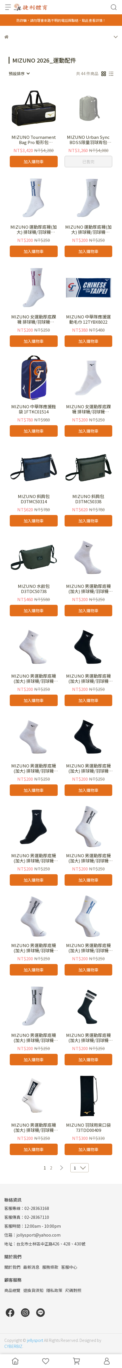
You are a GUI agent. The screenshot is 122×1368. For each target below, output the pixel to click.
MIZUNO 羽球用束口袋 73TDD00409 (88, 1127)
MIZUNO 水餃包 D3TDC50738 (34, 589)
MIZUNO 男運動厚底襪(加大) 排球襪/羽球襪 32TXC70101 (88, 589)
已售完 (88, 161)
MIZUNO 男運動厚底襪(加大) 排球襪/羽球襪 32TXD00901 (33, 948)
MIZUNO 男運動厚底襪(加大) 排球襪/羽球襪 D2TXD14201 (33, 1127)
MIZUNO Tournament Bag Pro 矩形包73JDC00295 (33, 140)
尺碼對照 (73, 1290)
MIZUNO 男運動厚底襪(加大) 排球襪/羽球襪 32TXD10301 (33, 1038)
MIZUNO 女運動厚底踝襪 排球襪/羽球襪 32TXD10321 (33, 319)
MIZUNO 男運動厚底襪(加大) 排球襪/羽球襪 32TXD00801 (88, 858)
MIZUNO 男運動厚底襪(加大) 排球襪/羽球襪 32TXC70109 (88, 678)
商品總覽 (12, 1290)
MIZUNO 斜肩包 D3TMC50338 (88, 499)
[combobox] (19, 73)
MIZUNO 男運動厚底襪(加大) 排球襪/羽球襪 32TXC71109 (33, 858)
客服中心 (69, 1267)
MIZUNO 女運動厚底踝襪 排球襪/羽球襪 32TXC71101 (88, 409)
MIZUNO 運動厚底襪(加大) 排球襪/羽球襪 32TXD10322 (88, 229)
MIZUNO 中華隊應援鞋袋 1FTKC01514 (33, 409)
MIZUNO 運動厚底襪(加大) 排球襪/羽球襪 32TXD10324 (33, 229)
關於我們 (12, 1267)
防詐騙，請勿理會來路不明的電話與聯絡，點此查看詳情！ (61, 20)
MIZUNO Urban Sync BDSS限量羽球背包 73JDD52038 (88, 140)
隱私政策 (54, 1290)
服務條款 (50, 1267)
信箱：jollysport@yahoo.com (32, 1235)
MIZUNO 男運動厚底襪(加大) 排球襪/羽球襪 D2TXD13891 (88, 1038)
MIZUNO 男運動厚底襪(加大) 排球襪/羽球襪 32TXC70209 (88, 768)
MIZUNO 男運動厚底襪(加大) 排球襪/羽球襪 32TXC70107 (33, 678)
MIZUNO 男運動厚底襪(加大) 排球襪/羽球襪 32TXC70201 (33, 768)
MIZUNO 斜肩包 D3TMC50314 (34, 499)
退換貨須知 (33, 1290)
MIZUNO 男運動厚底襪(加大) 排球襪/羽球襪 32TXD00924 (88, 948)
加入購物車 (34, 161)
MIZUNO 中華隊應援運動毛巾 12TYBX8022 (88, 319)
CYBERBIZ (13, 1346)
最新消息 (31, 1267)
